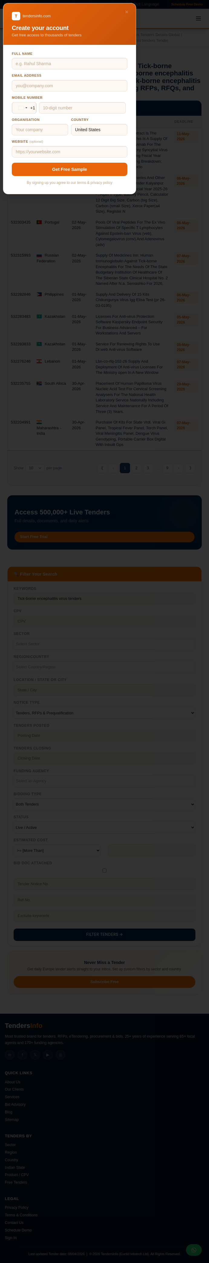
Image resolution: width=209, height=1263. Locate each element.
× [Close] (127, 12)
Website (27, 141)
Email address (26, 75)
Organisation (26, 119)
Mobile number (27, 97)
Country (80, 119)
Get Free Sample (69, 169)
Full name (22, 53)
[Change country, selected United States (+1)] (25, 107)
